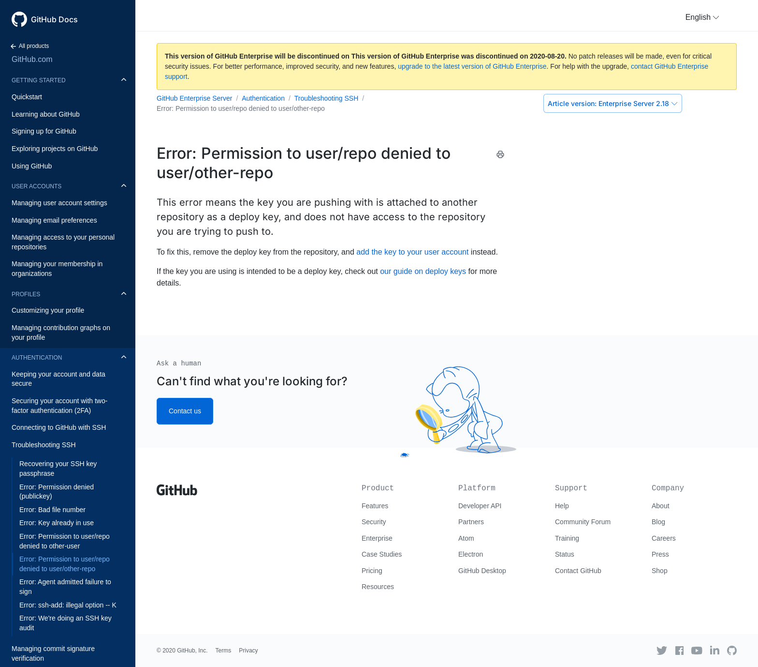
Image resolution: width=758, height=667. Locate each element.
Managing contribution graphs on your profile (61, 332)
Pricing (372, 571)
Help (562, 506)
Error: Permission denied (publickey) (56, 491)
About (661, 506)
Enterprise (377, 538)
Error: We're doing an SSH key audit (65, 623)
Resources (378, 587)
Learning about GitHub (46, 114)
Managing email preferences (54, 220)
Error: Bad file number (52, 510)
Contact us (185, 411)
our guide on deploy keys (423, 271)
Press (660, 554)
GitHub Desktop (482, 571)
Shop (660, 571)
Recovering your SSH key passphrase (58, 468)
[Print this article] (500, 154)
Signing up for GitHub (44, 131)
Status (564, 554)
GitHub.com (32, 59)
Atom (466, 538)
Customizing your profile (48, 310)
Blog (658, 522)
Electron (470, 554)
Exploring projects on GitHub (55, 148)
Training (567, 538)
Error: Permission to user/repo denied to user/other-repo (64, 564)
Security (374, 522)
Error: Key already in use (56, 523)
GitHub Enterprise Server (194, 98)
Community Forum (583, 522)
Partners (471, 522)
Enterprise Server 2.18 (613, 103)
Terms (224, 650)
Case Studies (382, 554)
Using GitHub (32, 166)
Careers (664, 538)
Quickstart (27, 97)
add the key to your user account (412, 252)
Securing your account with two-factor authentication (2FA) (59, 405)
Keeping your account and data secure (58, 379)
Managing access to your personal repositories (63, 242)
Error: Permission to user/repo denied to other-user (64, 541)
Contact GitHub (578, 571)
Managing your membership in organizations (57, 268)
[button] (702, 17)
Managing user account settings (59, 203)
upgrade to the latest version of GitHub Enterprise (472, 66)
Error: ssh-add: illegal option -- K (68, 605)
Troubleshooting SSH (44, 445)
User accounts (36, 186)
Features (375, 506)
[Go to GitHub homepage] (177, 486)
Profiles (26, 294)
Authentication (37, 357)
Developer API (480, 506)
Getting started (39, 80)
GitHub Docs (54, 19)
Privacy (248, 650)
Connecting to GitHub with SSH (59, 427)
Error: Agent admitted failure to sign (65, 586)
